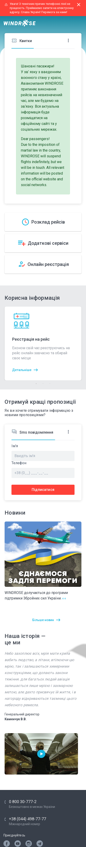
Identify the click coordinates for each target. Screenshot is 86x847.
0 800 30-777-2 (22, 801)
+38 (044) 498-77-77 (27, 818)
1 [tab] (36, 383)
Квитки (21, 40)
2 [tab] (43, 383)
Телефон (18, 463)
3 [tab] (50, 383)
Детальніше (21, 370)
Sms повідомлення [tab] (32, 432)
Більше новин (43, 620)
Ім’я (14, 446)
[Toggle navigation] (78, 23)
